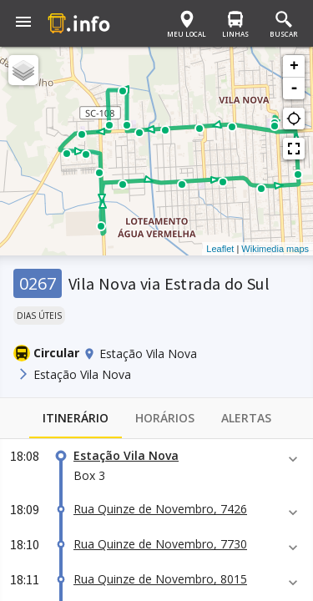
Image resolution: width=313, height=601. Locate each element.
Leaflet (220, 249)
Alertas (246, 418)
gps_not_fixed (293, 118)
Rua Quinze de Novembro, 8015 (160, 579)
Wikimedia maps (275, 249)
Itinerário (75, 418)
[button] (23, 23)
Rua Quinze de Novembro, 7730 (160, 544)
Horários (165, 418)
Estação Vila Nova (126, 455)
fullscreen (294, 149)
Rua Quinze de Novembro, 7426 (160, 509)
